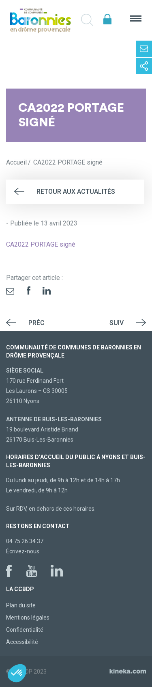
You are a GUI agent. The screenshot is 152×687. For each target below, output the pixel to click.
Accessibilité (22, 642)
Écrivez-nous (22, 551)
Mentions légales (27, 617)
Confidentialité (24, 629)
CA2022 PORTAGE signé (40, 244)
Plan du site (21, 605)
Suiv (116, 323)
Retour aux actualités (75, 191)
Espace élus (107, 19)
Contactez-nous (144, 49)
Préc (36, 323)
